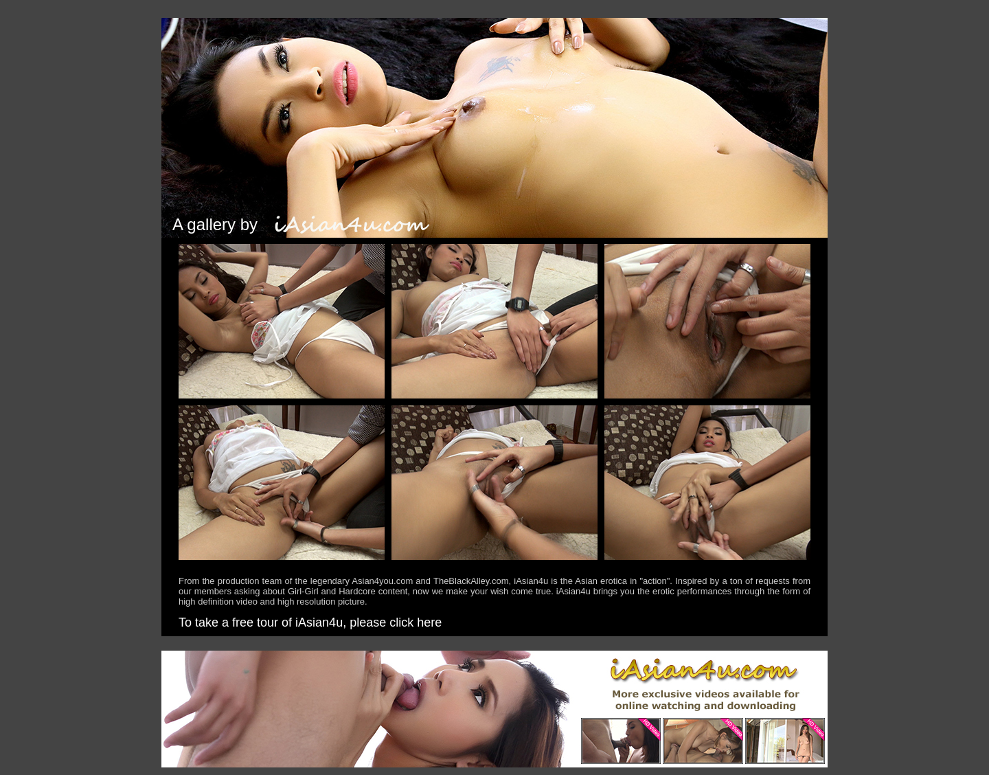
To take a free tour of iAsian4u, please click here (310, 622)
